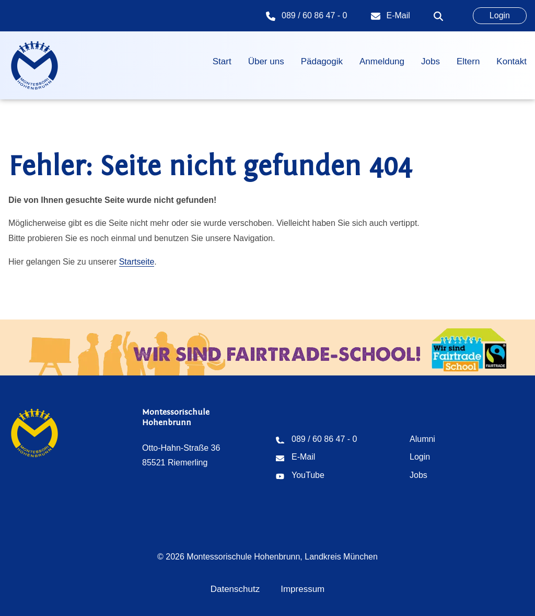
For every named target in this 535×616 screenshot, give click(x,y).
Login (500, 15)
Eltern (468, 61)
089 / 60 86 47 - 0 (314, 15)
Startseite (137, 261)
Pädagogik (322, 61)
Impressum (302, 589)
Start (222, 61)
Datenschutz (235, 589)
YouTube (308, 475)
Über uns (266, 61)
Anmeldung (381, 61)
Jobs (430, 61)
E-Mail (398, 15)
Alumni (422, 439)
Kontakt (511, 61)
